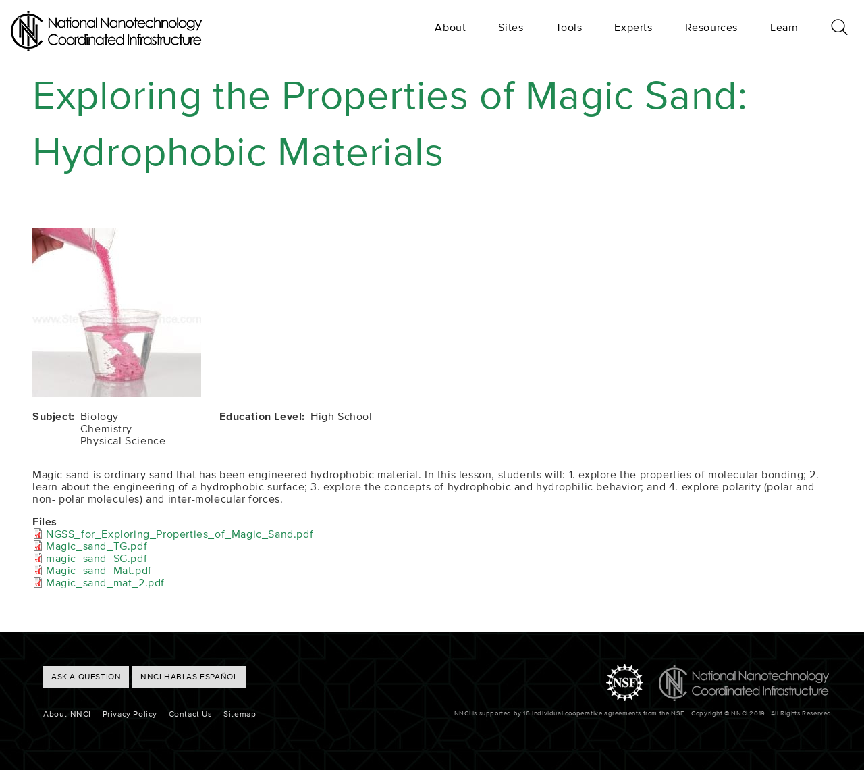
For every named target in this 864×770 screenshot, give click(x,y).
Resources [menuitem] (711, 27)
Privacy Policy (130, 713)
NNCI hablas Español (189, 676)
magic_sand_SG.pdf (96, 558)
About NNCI (67, 713)
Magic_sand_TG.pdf (96, 546)
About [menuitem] (450, 27)
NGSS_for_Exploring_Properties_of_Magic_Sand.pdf (179, 534)
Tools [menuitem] (569, 27)
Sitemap (239, 713)
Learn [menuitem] (784, 27)
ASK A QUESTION (86, 676)
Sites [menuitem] (510, 27)
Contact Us (191, 713)
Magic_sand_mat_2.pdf (105, 582)
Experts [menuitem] (633, 27)
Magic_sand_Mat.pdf (99, 570)
